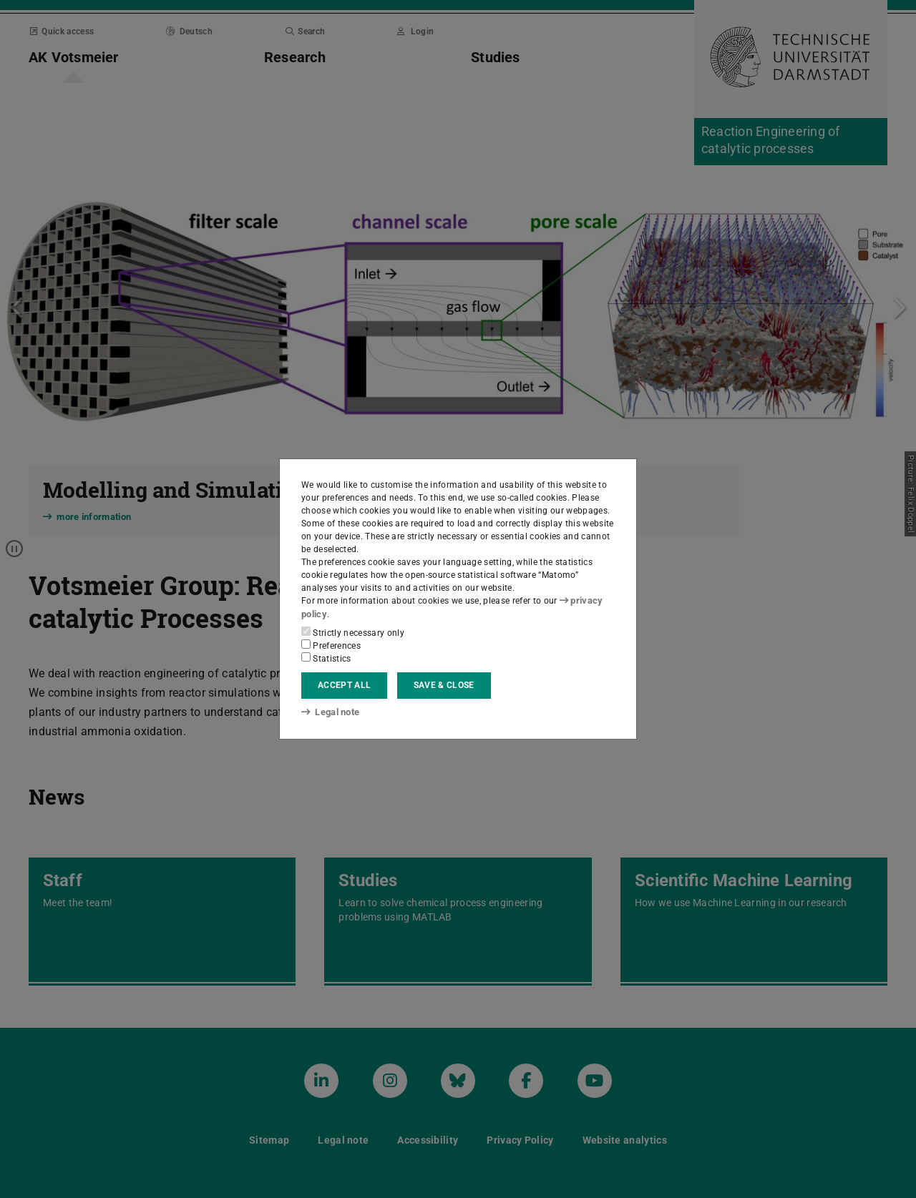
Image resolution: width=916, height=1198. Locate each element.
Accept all (344, 685)
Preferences (331, 644)
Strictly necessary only (352, 631)
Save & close (444, 685)
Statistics (326, 657)
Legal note (329, 712)
